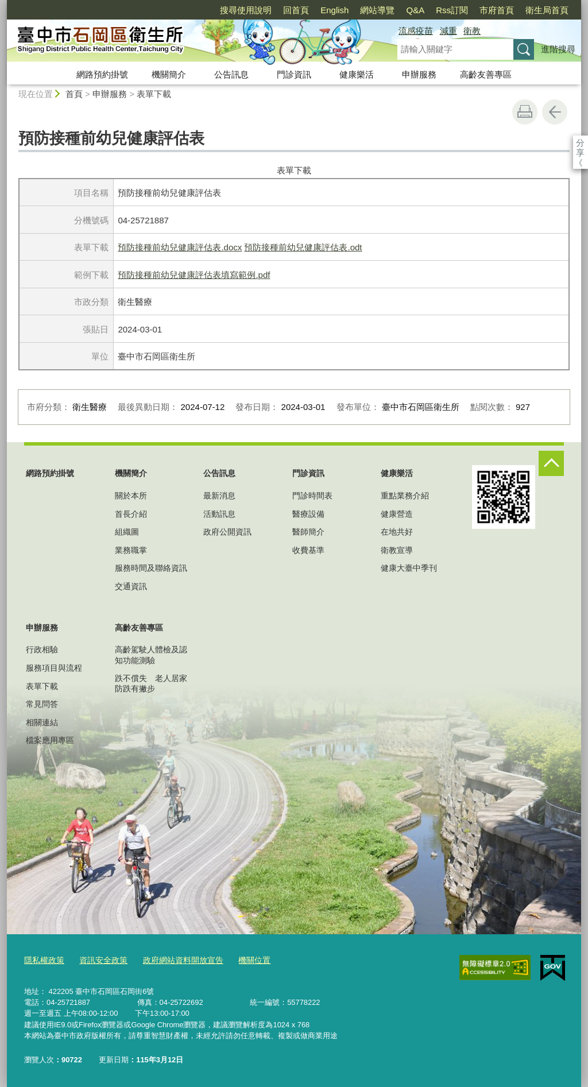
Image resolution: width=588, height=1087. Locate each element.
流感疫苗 (416, 31)
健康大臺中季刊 (409, 567)
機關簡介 (169, 74)
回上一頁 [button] (554, 112)
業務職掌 (131, 550)
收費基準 (308, 550)
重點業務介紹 (405, 495)
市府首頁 (430, 10)
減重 (448, 31)
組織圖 (127, 531)
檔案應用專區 (50, 740)
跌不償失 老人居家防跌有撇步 (151, 683)
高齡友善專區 (486, 74)
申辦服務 (419, 74)
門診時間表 (312, 495)
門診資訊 (294, 74)
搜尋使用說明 (180, 10)
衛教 (472, 31)
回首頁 (230, 10)
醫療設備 (308, 514)
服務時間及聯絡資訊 (151, 567)
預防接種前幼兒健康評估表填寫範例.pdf (194, 275)
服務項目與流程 (54, 667)
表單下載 (154, 94)
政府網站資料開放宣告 (174, 960)
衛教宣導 (397, 550)
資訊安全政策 (98, 960)
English (268, 10)
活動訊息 (219, 514)
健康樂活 (356, 74)
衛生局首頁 (480, 10)
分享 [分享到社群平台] (580, 142)
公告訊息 (231, 74)
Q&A (349, 10)
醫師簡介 (308, 531)
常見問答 (42, 704)
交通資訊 (131, 586)
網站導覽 (311, 10)
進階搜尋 (558, 49)
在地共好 (397, 531)
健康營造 (397, 514)
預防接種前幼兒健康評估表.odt (303, 247)
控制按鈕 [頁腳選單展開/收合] (551, 463)
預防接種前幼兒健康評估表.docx (180, 247)
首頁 (74, 94)
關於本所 (131, 495)
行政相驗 (42, 649)
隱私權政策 (42, 960)
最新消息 (219, 495)
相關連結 (42, 722)
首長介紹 (131, 514)
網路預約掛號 (102, 74)
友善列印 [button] (524, 112)
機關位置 (241, 960)
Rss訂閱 (386, 10)
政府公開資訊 (227, 531)
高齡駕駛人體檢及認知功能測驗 (151, 654)
